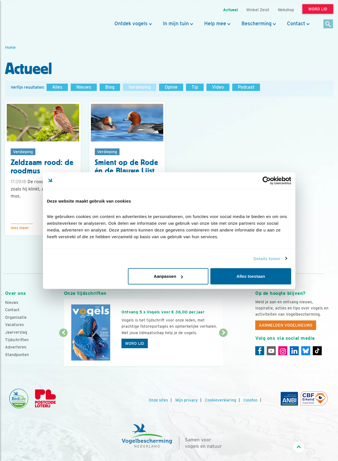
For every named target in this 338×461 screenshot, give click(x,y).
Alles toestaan (250, 276)
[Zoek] (328, 24)
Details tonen (267, 258)
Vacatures (14, 324)
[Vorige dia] (63, 350)
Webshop (286, 9)
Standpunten (17, 354)
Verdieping (139, 87)
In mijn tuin (176, 23)
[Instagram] (282, 350)
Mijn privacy (186, 400)
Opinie (171, 87)
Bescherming (257, 23)
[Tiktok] (317, 350)
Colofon (250, 400)
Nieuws (83, 87)
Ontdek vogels (131, 23)
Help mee (215, 23)
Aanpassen (168, 276)
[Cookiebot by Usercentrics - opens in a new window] (266, 180)
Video (218, 87)
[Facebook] (259, 350)
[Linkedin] (294, 350)
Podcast (246, 87)
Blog (109, 87)
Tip (195, 87)
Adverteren (15, 347)
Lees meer (20, 228)
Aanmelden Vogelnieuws (285, 325)
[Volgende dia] (223, 350)
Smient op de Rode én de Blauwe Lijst (126, 166)
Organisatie (16, 317)
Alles (57, 87)
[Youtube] (271, 350)
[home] (30, 18)
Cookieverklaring (220, 400)
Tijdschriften (17, 340)
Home (10, 47)
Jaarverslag (16, 332)
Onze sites (158, 400)
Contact (296, 23)
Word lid (134, 343)
